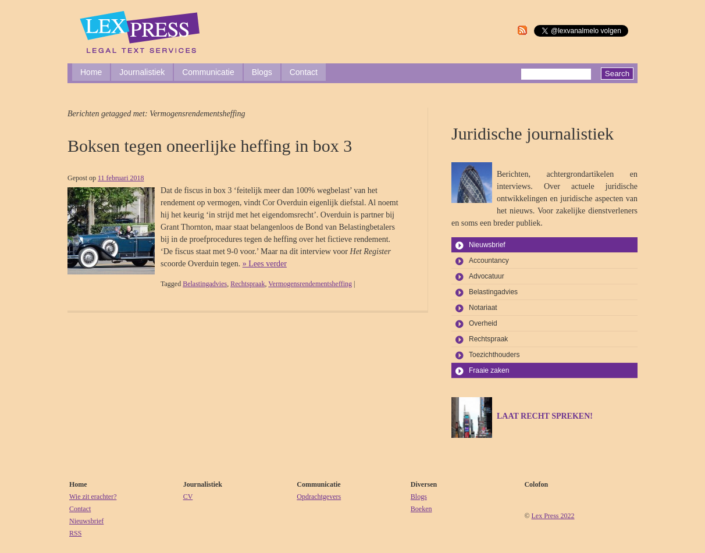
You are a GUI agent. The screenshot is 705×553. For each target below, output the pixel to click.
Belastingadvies (205, 284)
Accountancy (489, 260)
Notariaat (483, 308)
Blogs (262, 72)
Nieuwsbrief (487, 245)
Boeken (421, 509)
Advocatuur (486, 276)
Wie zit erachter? (92, 497)
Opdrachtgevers (319, 497)
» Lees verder (265, 263)
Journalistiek (142, 72)
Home (91, 72)
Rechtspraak (247, 284)
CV (188, 497)
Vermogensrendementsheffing (310, 284)
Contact (304, 72)
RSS (75, 533)
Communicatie (208, 72)
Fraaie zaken (489, 370)
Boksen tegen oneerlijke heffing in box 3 (209, 145)
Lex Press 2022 (553, 516)
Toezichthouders (494, 355)
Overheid (483, 323)
